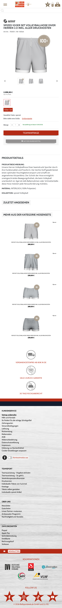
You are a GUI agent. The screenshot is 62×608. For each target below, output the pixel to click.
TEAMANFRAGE (31, 133)
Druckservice (7, 481)
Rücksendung (7, 431)
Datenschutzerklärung (10, 442)
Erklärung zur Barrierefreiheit (13, 448)
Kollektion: (7, 193)
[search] (31, 10)
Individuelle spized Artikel (12, 492)
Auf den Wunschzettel (31, 141)
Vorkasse (5, 544)
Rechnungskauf (8, 541)
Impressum (6, 445)
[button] (5, 4)
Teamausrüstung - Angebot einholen (16, 473)
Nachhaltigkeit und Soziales (12, 517)
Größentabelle (27, 119)
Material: (6, 188)
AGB (3, 437)
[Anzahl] (15, 125)
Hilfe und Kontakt (8, 418)
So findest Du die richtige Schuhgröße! (17, 420)
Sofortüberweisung (9, 536)
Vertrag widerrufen (9, 415)
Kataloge (5, 486)
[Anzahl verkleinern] (12, 125)
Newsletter (6, 506)
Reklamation (7, 434)
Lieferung (5, 429)
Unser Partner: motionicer (12, 511)
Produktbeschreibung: (13, 164)
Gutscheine (6, 508)
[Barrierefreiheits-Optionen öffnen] (5, 457)
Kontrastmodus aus (20, 457)
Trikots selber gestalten (11, 489)
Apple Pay (6, 533)
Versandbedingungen (10, 426)
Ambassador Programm (11, 514)
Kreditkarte (6, 539)
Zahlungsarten (7, 423)
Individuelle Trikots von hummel (14, 484)
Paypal (4, 530)
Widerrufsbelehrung (9, 440)
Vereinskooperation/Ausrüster (13, 478)
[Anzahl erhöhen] (19, 125)
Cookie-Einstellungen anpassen (14, 451)
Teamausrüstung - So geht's (13, 475)
